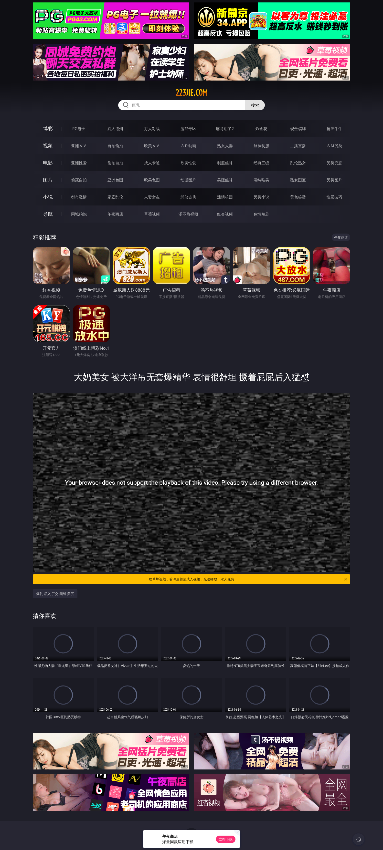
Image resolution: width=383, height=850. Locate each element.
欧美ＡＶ (152, 145)
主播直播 (298, 145)
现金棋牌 (298, 128)
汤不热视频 (188, 214)
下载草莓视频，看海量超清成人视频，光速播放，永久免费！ (246, 579)
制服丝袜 (225, 162)
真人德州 (115, 128)
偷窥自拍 (79, 180)
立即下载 (226, 839)
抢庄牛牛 (334, 128)
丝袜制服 (261, 145)
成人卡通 (152, 162)
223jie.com (191, 93)
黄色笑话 (298, 197)
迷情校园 (225, 197)
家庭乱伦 (115, 197)
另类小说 (261, 197)
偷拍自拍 (115, 162)
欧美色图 (152, 180)
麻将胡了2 (225, 128)
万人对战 (152, 128)
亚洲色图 (115, 180)
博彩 (48, 128)
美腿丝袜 (225, 180)
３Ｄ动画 (188, 145)
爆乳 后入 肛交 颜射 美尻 (55, 593)
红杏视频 (225, 214)
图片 (48, 179)
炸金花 (261, 128)
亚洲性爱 (79, 162)
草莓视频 (152, 214)
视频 (48, 145)
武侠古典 (188, 197)
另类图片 (334, 180)
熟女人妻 (225, 145)
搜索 (255, 105)
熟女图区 (298, 180)
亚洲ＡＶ (79, 145)
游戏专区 (188, 128)
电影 (48, 162)
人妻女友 (152, 197)
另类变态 (334, 162)
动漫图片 (188, 180)
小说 (48, 197)
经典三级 (261, 162)
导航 (48, 214)
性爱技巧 (334, 197)
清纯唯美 (261, 180)
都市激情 (79, 197)
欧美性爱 (188, 162)
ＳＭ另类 (334, 145)
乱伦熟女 (298, 162)
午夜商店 (115, 214)
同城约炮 (79, 214)
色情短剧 (261, 214)
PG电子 (78, 128)
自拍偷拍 (115, 145)
